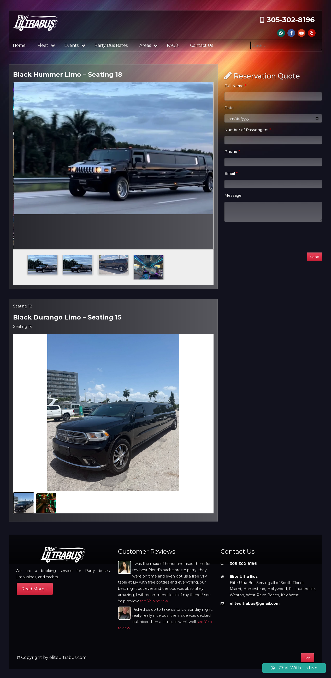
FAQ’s (172, 45)
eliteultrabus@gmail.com (255, 603)
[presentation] (264, 238)
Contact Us (201, 45)
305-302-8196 (291, 19)
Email (231, 173)
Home (19, 45)
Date (229, 107)
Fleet (46, 45)
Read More (32, 588)
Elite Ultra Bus (244, 576)
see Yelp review (154, 601)
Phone (232, 151)
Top (307, 658)
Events (74, 45)
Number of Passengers (247, 129)
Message (232, 195)
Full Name (235, 85)
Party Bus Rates (111, 45)
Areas (148, 45)
